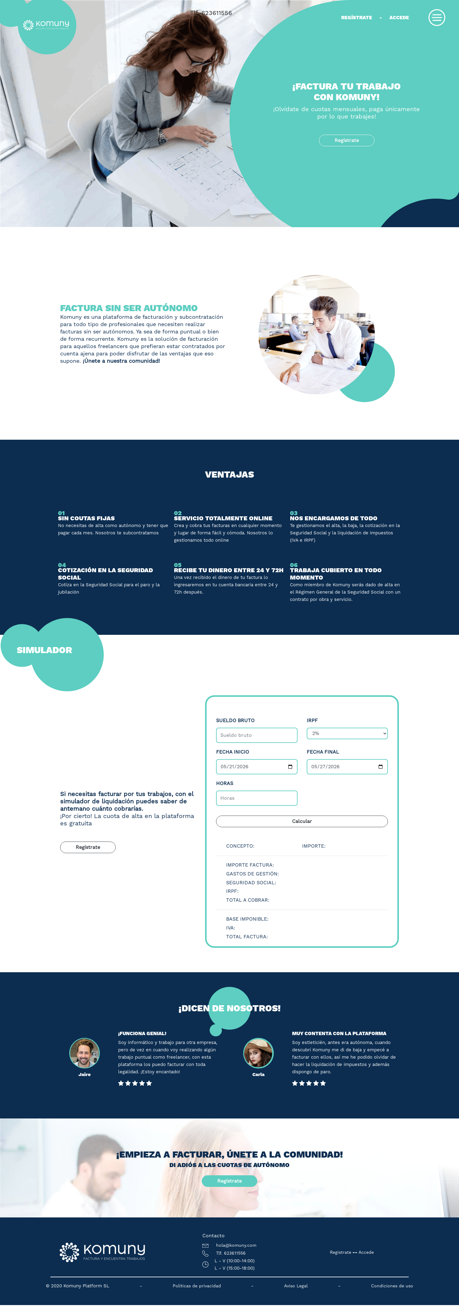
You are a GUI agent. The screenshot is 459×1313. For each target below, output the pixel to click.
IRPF (312, 720)
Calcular (302, 821)
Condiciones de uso (392, 1285)
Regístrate (356, 17)
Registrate (340, 1252)
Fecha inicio (232, 752)
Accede (399, 17)
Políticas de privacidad (197, 1285)
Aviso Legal (296, 1285)
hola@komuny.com (229, 1245)
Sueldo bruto (235, 720)
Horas (224, 783)
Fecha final (323, 752)
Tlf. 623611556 (211, 12)
